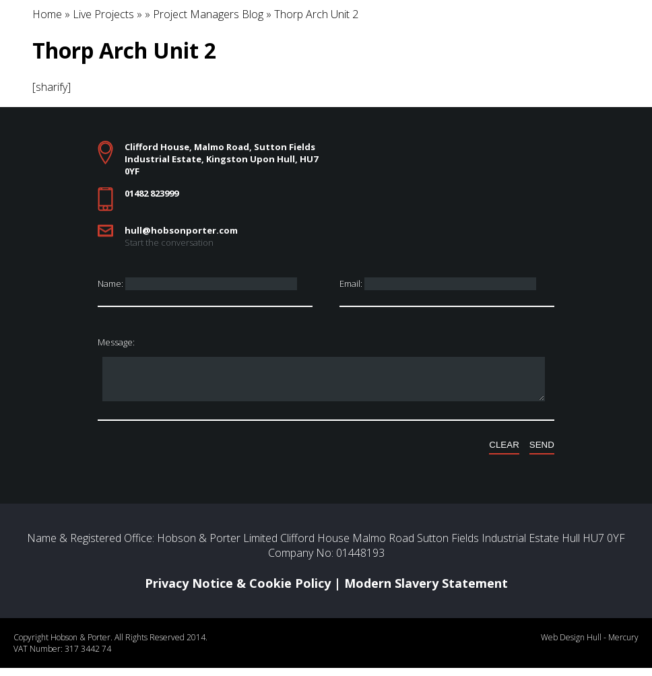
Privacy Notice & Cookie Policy (238, 591)
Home (47, 14)
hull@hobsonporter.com (181, 230)
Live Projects (103, 14)
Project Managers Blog (208, 14)
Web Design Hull (571, 645)
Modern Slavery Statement (426, 591)
